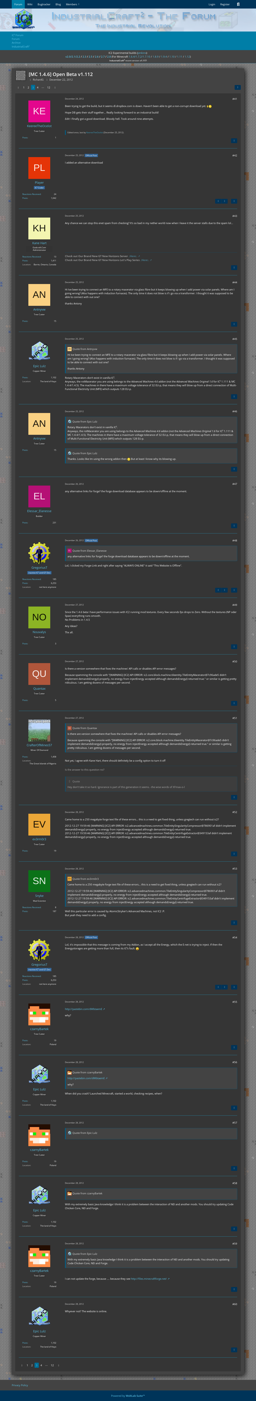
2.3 (84, 56)
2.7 (103, 56)
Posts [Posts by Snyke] (25, 911)
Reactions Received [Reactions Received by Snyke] (31, 907)
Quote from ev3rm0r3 (85, 879)
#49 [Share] (234, 605)
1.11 (179, 56)
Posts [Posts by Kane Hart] (25, 260)
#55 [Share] (234, 1002)
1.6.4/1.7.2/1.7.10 (139, 56)
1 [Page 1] (24, 87)
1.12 (187, 56)
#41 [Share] (234, 99)
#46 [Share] (234, 411)
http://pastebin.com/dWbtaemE (83, 1009)
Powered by (128, 1395)
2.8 (109, 56)
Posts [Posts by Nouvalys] (25, 643)
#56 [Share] (234, 1062)
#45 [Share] (234, 339)
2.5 (90, 56)
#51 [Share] (234, 718)
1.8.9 (156, 56)
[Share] (238, 87)
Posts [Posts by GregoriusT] (25, 583)
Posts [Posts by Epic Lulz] (25, 377)
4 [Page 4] (37, 87)
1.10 (172, 56)
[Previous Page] (18, 87)
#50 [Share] (234, 661)
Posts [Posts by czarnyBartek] (25, 1040)
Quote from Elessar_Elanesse (89, 550)
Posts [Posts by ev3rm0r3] (25, 850)
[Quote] (234, 140)
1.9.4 (164, 56)
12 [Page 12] (48, 87)
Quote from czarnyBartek (87, 1072)
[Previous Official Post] (218, 201)
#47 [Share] (234, 484)
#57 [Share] (234, 1122)
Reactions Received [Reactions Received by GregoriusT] (31, 579)
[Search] (238, 4)
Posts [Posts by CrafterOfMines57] (25, 756)
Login (212, 4)
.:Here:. (133, 256)
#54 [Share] (234, 937)
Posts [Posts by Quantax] (25, 700)
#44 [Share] (234, 282)
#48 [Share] (234, 540)
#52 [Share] (234, 812)
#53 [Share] (234, 868)
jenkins (142, 53)
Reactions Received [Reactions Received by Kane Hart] (31, 256)
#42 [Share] (234, 155)
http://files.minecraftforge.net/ (149, 1278)
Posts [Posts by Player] (25, 198)
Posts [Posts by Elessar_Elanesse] (25, 522)
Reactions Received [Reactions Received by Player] (31, 194)
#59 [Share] (234, 1243)
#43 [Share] (234, 216)
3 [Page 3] (33, 87)
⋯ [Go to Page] (43, 87)
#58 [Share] (234, 1183)
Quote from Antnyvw (84, 349)
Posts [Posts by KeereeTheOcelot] (25, 137)
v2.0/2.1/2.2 (72, 56)
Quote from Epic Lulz (84, 421)
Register (225, 4)
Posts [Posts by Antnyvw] (25, 321)
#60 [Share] (234, 1304)
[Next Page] (55, 87)
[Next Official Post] (224, 201)
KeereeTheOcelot (94, 132)
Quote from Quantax (84, 728)
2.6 (97, 56)
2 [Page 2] (28, 87)
